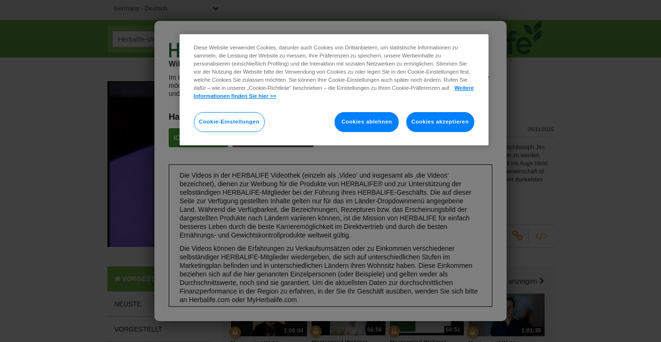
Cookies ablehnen (367, 121)
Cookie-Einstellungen (229, 121)
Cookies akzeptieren (440, 121)
